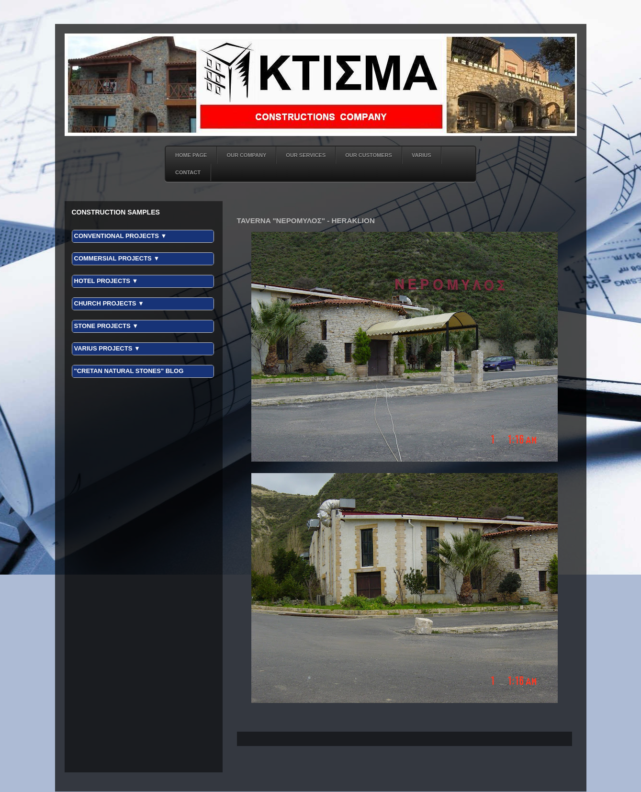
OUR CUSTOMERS (368, 155)
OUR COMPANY (246, 155)
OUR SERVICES (306, 155)
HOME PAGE (191, 155)
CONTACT (188, 172)
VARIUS (421, 155)
